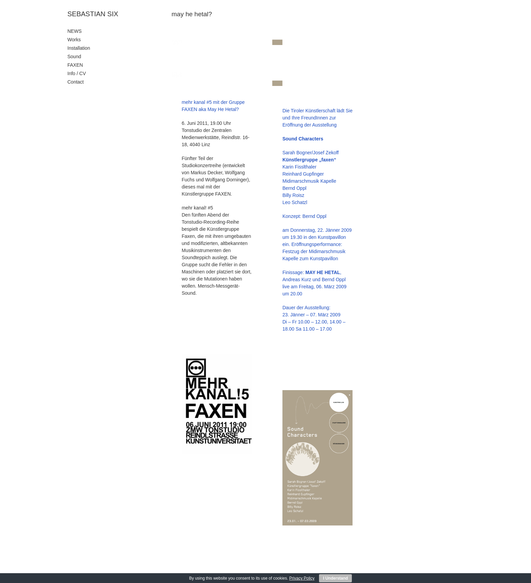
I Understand (335, 578)
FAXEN (75, 65)
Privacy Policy (302, 578)
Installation (78, 48)
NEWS (74, 31)
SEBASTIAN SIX (92, 14)
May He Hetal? (223, 109)
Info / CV (76, 73)
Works (74, 39)
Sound (74, 56)
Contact (75, 82)
